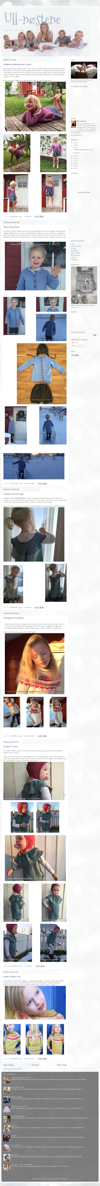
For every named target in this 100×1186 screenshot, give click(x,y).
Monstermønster (75, 255)
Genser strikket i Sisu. (12, 976)
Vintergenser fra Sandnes (13, 618)
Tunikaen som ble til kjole (13, 494)
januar (76, 153)
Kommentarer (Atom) (16, 1069)
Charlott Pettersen (76, 246)
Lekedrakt (14, 1135)
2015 (74, 156)
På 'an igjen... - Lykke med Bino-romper (22, 1164)
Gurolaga (73, 248)
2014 (74, 158)
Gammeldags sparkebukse (18, 1116)
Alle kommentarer (77, 346)
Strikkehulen (74, 259)
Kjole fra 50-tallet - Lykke (18, 1106)
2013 (74, 161)
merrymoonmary (52, 1179)
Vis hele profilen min (76, 135)
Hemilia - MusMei (75, 253)
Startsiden (35, 1065)
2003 (74, 168)
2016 (74, 145)
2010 (74, 163)
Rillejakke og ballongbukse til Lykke (17, 64)
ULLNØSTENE (82, 121)
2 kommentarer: (28, 966)
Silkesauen (73, 257)
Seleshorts (14, 1126)
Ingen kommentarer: (29, 483)
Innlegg (75, 343)
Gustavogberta (75, 250)
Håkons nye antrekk (11, 227)
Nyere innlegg (8, 1065)
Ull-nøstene (32, 18)
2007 (74, 166)
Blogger (65, 1179)
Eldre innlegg (62, 1065)
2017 (74, 142)
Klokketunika (14, 1154)
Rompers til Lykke (10, 746)
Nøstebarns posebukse (17, 1097)
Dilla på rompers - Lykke (17, 1087)
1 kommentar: (28, 216)
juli (75, 147)
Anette (72, 244)
